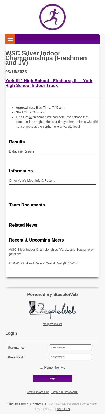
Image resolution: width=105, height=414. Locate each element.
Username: (16, 347)
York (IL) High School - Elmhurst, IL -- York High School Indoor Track (48, 83)
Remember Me (54, 367)
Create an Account (38, 392)
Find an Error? (17, 404)
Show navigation (10, 39)
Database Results (21, 151)
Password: (16, 357)
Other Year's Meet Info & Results (32, 180)
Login (52, 378)
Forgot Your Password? (64, 392)
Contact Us (38, 404)
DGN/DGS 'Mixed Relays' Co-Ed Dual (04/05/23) (43, 263)
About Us (63, 409)
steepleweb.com (52, 324)
